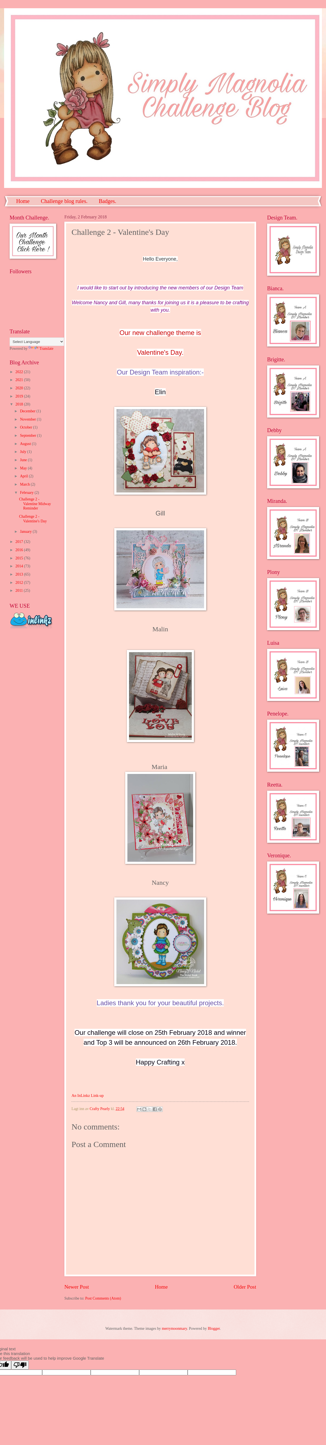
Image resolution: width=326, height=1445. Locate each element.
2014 (19, 566)
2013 (19, 574)
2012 (19, 583)
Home (23, 201)
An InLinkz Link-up (88, 1095)
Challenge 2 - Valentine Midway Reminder (35, 503)
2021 (19, 380)
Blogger (214, 1328)
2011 (19, 590)
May (24, 468)
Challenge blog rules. (64, 201)
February (27, 493)
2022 (19, 372)
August (26, 444)
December (28, 411)
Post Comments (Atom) (103, 1298)
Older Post (245, 1287)
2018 (19, 404)
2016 (19, 550)
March (25, 484)
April (24, 476)
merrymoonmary (174, 1328)
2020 (19, 388)
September (28, 435)
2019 (19, 396)
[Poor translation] (20, 1365)
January (26, 531)
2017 (19, 542)
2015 (19, 558)
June (24, 460)
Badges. (107, 201)
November (28, 419)
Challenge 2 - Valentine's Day (33, 518)
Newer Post (76, 1287)
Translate (40, 349)
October (26, 427)
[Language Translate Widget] (37, 341)
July (23, 452)
